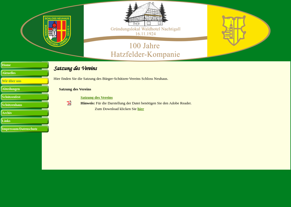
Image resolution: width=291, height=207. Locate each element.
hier (141, 109)
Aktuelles (9, 73)
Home (6, 65)
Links (6, 121)
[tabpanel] (170, 79)
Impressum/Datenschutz (19, 129)
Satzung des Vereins (97, 97)
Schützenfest (11, 97)
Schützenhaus (12, 105)
